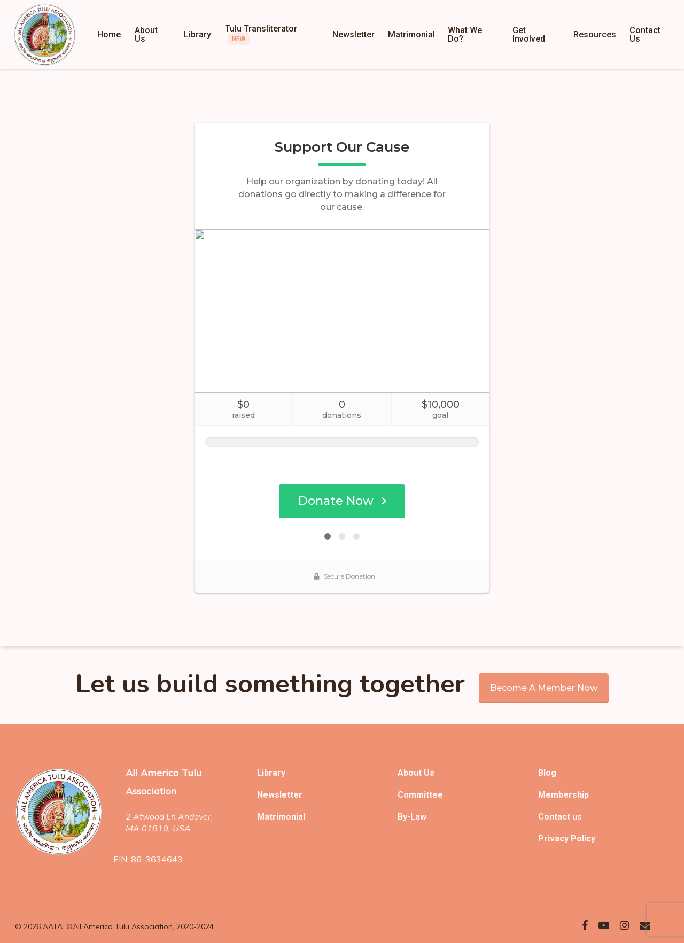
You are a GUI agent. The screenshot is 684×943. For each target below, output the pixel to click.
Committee (420, 795)
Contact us (560, 817)
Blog (547, 773)
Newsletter (279, 795)
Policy (583, 838)
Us (429, 773)
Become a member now (543, 688)
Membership (563, 795)
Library (271, 773)
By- (404, 817)
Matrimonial (281, 817)
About (411, 773)
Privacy (554, 838)
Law (418, 817)
